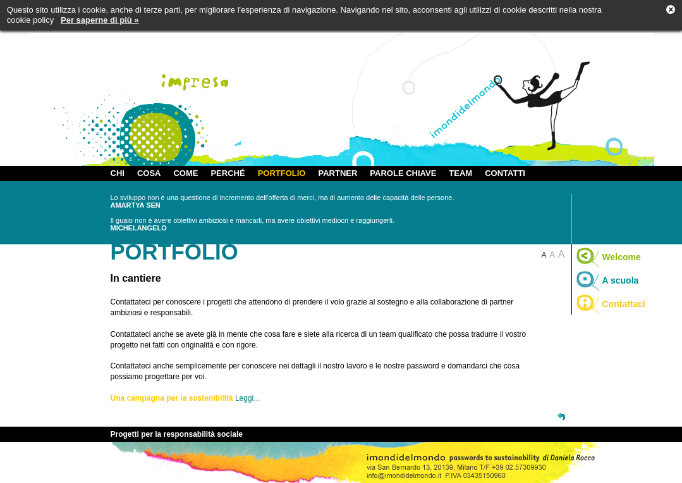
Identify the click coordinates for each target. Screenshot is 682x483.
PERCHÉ (227, 173)
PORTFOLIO (282, 173)
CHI (118, 173)
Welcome (608, 257)
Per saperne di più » (100, 20)
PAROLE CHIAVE (403, 173)
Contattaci (610, 304)
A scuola (607, 280)
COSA (149, 173)
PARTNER (337, 173)
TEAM (460, 173)
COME (185, 173)
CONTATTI (505, 173)
